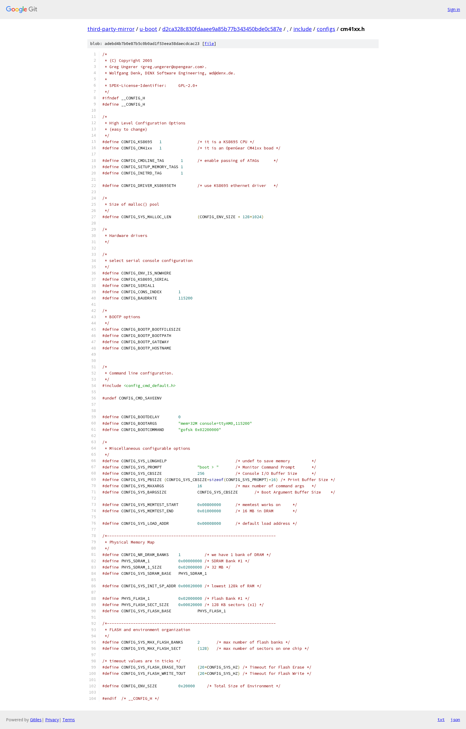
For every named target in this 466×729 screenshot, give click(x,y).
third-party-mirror (111, 28)
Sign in (454, 9)
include (302, 28)
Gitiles (36, 719)
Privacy (52, 719)
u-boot (148, 28)
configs (326, 28)
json (455, 719)
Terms (68, 719)
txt (441, 719)
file (209, 43)
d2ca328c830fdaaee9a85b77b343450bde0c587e (222, 28)
